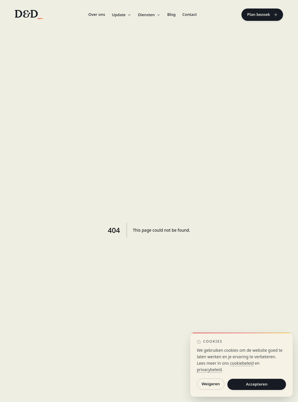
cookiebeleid (242, 363)
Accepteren (257, 384)
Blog (171, 14)
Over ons (96, 14)
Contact (189, 14)
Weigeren (211, 384)
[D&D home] (29, 14)
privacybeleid (209, 369)
